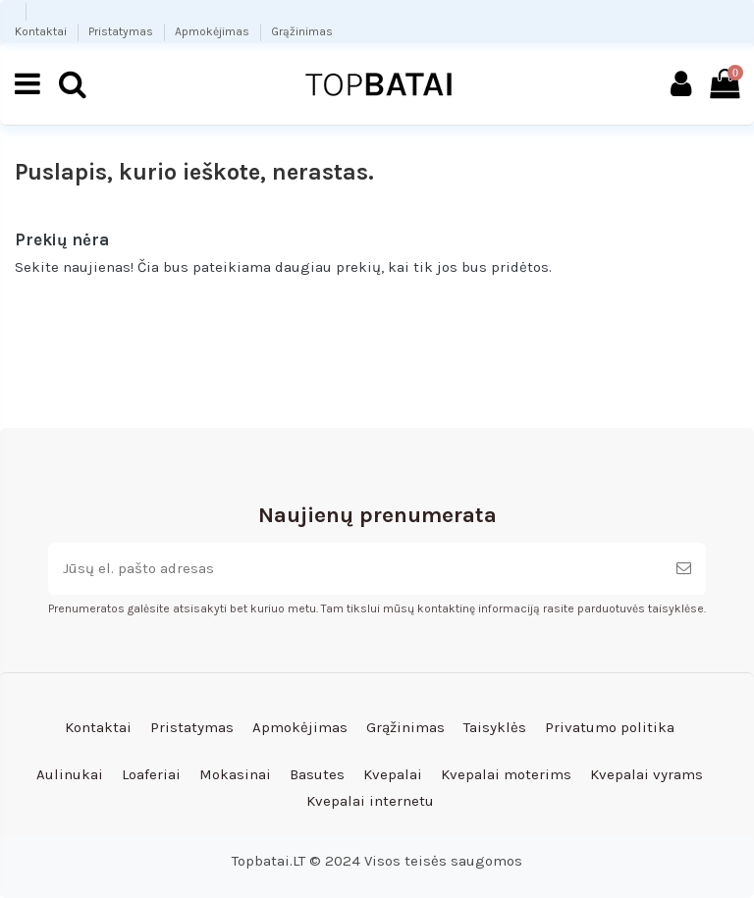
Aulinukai (69, 774)
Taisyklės (494, 727)
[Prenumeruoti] (684, 569)
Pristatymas (122, 31)
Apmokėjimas (213, 31)
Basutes (317, 774)
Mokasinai (235, 774)
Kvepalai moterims (506, 774)
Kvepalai (392, 774)
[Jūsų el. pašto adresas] (355, 569)
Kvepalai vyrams (646, 774)
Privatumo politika (609, 727)
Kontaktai (42, 31)
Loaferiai (151, 774)
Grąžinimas (302, 31)
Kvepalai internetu (370, 801)
